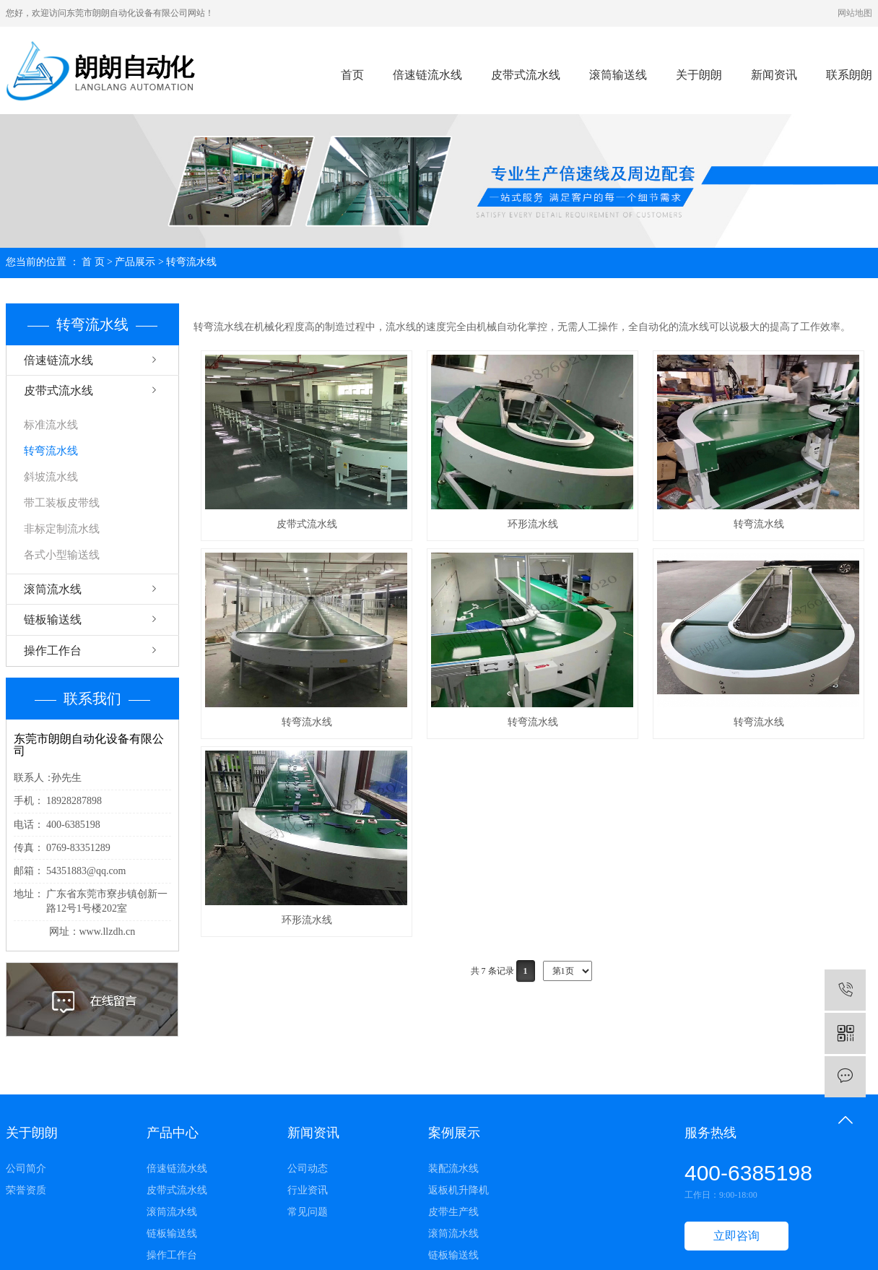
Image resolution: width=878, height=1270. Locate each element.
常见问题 (307, 1211)
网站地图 (855, 13)
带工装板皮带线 (62, 503)
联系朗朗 (849, 75)
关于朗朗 (699, 75)
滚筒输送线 (618, 75)
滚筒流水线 (53, 589)
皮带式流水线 (525, 75)
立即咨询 (736, 1236)
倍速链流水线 (427, 75)
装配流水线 (453, 1168)
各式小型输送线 (62, 555)
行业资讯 (307, 1190)
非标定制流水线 (62, 529)
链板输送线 (53, 619)
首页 (352, 75)
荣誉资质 (26, 1190)
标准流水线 (51, 425)
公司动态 (307, 1168)
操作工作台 (53, 650)
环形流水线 (533, 524)
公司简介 (26, 1168)
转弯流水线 (191, 261)
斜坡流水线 (51, 477)
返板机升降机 (458, 1190)
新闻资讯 (774, 75)
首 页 (93, 261)
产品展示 (135, 261)
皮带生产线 (453, 1211)
